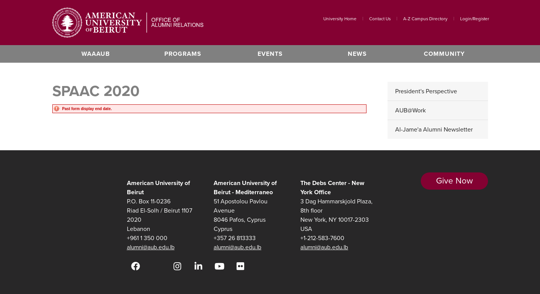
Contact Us (380, 18)
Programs (182, 53)
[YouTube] (219, 266)
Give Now (454, 185)
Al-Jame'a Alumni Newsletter (434, 129)
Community (444, 53)
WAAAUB (95, 53)
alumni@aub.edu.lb (152, 247)
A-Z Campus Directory (425, 18)
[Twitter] (156, 266)
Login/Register (474, 18)
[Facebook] (135, 266)
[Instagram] (177, 266)
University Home (340, 18)
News (357, 53)
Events (270, 53)
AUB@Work (410, 110)
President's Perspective (426, 91)
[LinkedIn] (198, 266)
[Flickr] (240, 266)
